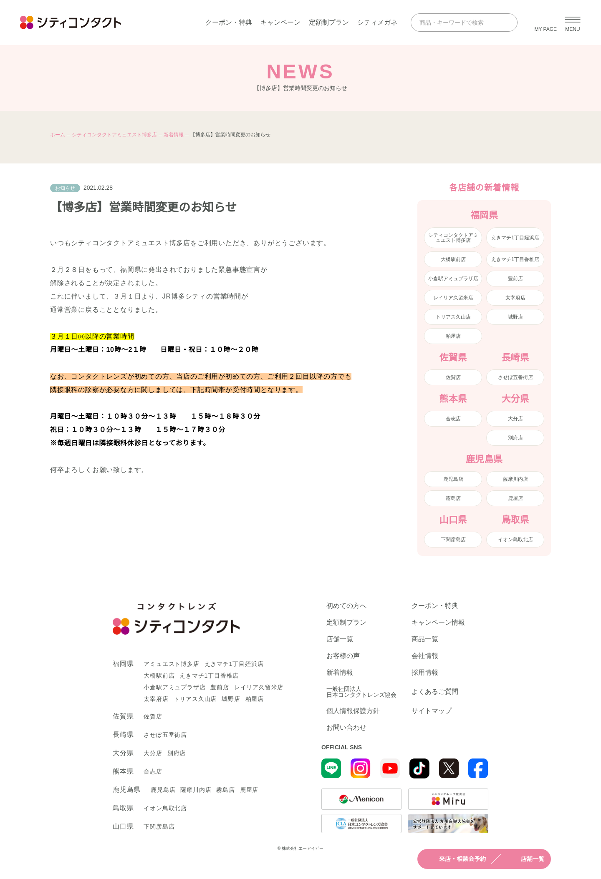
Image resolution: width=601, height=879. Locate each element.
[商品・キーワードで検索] (456, 22)
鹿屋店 (515, 498)
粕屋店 (453, 336)
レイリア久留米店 (453, 298)
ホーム (57, 135)
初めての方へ (346, 606)
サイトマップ (432, 711)
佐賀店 (453, 377)
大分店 (515, 419)
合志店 (453, 419)
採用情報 (425, 672)
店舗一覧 (525, 859)
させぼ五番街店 (515, 377)
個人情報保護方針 (353, 711)
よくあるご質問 (435, 691)
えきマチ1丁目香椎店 (515, 259)
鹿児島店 (453, 479)
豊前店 (515, 278)
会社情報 (425, 656)
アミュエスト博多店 (171, 664)
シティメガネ (377, 22)
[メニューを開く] (572, 22)
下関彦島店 (453, 539)
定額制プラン (329, 22)
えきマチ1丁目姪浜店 (515, 238)
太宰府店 (515, 298)
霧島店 (453, 498)
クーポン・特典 (228, 22)
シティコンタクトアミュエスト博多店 (114, 135)
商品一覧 (425, 639)
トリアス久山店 (453, 317)
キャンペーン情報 (438, 622)
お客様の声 (343, 656)
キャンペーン (280, 22)
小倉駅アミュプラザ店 (453, 278)
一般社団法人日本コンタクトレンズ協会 (361, 692)
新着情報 (174, 135)
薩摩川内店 (515, 479)
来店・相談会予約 (455, 859)
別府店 (515, 438)
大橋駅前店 (453, 259)
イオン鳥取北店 (515, 539)
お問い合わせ (346, 727)
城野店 (515, 317)
